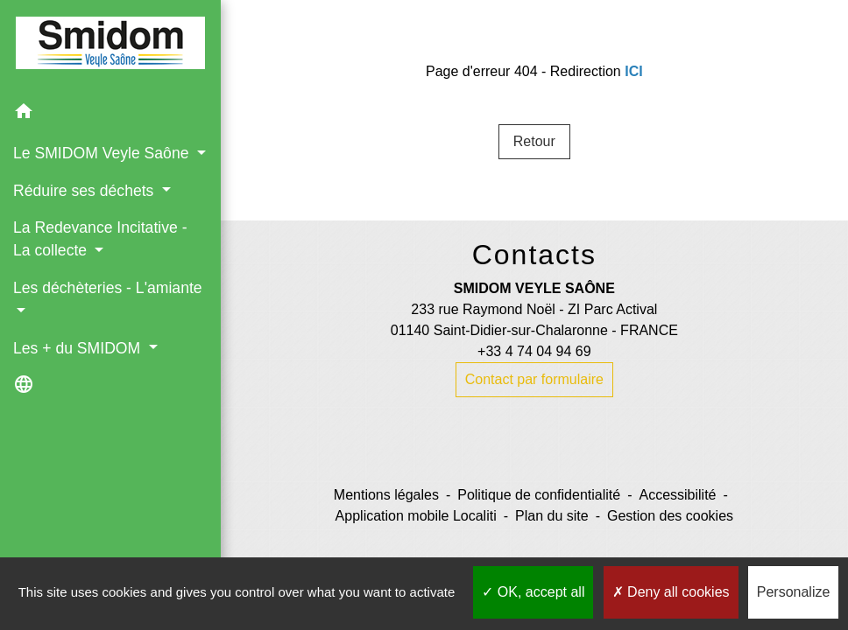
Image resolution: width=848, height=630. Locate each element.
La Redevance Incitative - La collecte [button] (100, 239)
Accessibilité (677, 494)
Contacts (534, 254)
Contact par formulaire (534, 379)
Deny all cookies (671, 591)
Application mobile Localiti (416, 515)
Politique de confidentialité (538, 494)
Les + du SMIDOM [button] (79, 348)
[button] (110, 114)
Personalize (793, 591)
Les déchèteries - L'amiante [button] (107, 288)
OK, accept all (533, 591)
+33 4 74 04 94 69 (533, 351)
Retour (534, 141)
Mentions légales (386, 494)
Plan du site (552, 515)
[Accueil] (110, 46)
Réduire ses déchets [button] (85, 191)
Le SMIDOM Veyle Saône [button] (103, 153)
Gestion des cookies (670, 515)
